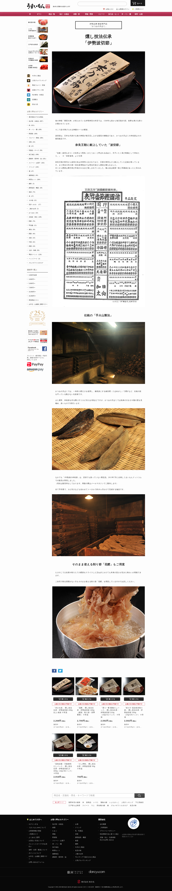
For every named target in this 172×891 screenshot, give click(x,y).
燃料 (76, 844)
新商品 (88, 802)
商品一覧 (52, 14)
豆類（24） (32, 142)
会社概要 (103, 824)
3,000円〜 (32, 279)
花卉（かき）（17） (35, 204)
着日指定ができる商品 (36, 117)
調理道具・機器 (80, 837)
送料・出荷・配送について (38, 850)
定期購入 (35, 99)
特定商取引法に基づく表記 (109, 834)
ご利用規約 (104, 827)
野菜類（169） (33, 134)
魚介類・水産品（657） (36, 121)
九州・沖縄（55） (34, 250)
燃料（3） (32, 184)
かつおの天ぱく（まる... (62, 727)
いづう (95, 802)
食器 (76, 840)
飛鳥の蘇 (104, 802)
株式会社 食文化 (87, 882)
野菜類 (54, 837)
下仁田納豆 (139, 802)
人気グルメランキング (39, 80)
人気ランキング (127, 802)
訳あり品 (35, 104)
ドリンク (78, 827)
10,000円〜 (32, 292)
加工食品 (55, 847)
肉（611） (32, 125)
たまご (54, 831)
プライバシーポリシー (107, 831)
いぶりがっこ (114, 802)
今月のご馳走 (36, 76)
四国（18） (32, 246)
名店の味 (133, 805)
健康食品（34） (34, 175)
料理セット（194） (35, 179)
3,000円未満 (33, 275)
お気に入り (109, 9)
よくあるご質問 (34, 837)
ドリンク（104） (34, 167)
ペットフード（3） (35, 259)
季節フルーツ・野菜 (38, 85)
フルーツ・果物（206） (36, 138)
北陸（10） (32, 238)
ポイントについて (35, 853)
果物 (53, 834)
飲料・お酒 (138, 14)
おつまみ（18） (34, 213)
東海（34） (32, 229)
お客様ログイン (123, 9)
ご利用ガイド (139, 9)
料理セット (56, 850)
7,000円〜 (32, 287)
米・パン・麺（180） (36, 129)
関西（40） (32, 234)
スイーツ (101, 14)
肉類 (53, 827)
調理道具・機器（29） (36, 188)
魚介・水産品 (64, 14)
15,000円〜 (32, 296)
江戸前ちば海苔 (74, 805)
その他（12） (33, 200)
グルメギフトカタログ (119, 805)
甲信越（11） (33, 225)
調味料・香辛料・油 (59, 857)
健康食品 (55, 854)
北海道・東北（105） (36, 217)
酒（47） (32, 171)
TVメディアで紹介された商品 (85, 857)
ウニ (93, 805)
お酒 (76, 824)
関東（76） (32, 221)
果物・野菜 (89, 14)
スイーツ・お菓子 (58, 840)
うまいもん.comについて (37, 827)
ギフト (39, 14)
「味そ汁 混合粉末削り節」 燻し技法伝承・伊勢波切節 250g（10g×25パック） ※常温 (134, 712)
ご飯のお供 (79, 854)
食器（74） (32, 192)
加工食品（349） (34, 154)
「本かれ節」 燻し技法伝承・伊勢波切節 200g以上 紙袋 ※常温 (63, 710)
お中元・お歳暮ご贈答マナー (38, 304)
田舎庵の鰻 (101, 805)
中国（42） (32, 242)
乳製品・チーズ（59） (36, 150)
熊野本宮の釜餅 (74, 802)
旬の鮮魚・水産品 (38, 95)
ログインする (33, 824)
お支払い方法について (36, 840)
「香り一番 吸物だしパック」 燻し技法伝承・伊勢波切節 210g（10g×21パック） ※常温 (110, 712)
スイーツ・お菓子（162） (37, 163)
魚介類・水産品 (57, 824)
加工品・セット (113, 14)
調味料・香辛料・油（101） (38, 159)
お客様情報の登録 (35, 831)
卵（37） (32, 146)
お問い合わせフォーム (36, 862)
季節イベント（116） (36, 254)
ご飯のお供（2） (34, 209)
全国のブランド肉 (38, 90)
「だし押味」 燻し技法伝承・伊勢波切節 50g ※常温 (86, 766)
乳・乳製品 (79, 831)
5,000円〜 (32, 283)
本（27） (32, 196)
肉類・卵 (76, 14)
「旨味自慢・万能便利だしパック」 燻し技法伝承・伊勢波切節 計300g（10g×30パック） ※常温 (63, 768)
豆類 (76, 834)
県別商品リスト (34, 300)
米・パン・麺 (126, 14)
